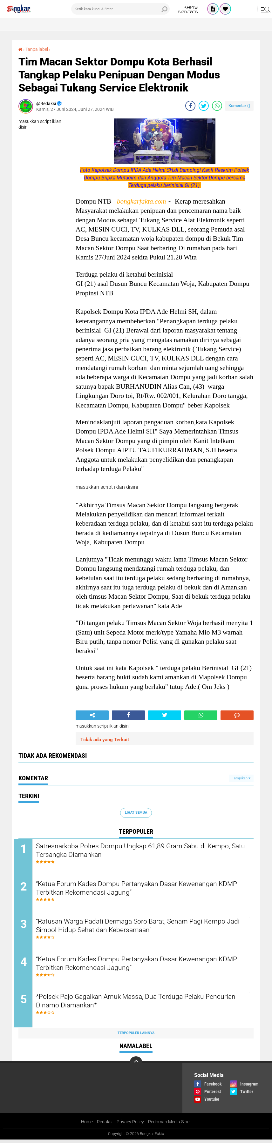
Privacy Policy (130, 1125)
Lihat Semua (136, 812)
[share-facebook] (190, 106)
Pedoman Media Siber (169, 1125)
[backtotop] (136, 1065)
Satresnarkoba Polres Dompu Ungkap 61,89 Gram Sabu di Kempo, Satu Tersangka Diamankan (140, 850)
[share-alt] (92, 715)
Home (87, 1125)
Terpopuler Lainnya (136, 1036)
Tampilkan (241, 778)
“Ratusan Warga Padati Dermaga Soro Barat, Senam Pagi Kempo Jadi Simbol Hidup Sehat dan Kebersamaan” (139, 927)
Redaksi (104, 1125)
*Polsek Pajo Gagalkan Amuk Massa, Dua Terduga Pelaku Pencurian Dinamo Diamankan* (128, 1004)
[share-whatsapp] (217, 106)
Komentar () (239, 105)
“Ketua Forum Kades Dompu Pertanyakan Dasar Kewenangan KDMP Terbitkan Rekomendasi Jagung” (134, 889)
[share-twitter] (204, 106)
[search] (120, 9)
